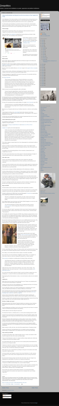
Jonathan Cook (5, 127)
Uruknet (42, 165)
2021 (43, 46)
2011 (43, 78)
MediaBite (42, 151)
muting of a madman (6, 64)
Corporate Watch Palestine (45, 125)
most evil (26, 38)
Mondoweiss (43, 152)
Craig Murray (43, 126)
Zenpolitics (5, 5)
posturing (5, 258)
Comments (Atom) (10, 390)
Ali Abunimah (43, 110)
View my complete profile (45, 35)
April (44, 54)
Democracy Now (44, 131)
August (44, 48)
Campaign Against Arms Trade (46, 122)
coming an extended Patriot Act (14, 124)
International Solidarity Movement (47, 143)
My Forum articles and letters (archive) (48, 193)
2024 (43, 41)
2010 (43, 80)
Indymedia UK (43, 140)
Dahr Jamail (43, 128)
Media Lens (43, 149)
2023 (43, 43)
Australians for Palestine (45, 116)
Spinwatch (42, 164)
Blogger (36, 402)
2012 (43, 77)
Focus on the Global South (45, 134)
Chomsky (42, 123)
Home (20, 387)
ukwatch (42, 170)
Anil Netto (42, 113)
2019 (43, 65)
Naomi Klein (43, 154)
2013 (43, 75)
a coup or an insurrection (25, 234)
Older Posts (35, 387)
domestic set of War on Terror (27, 124)
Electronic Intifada (44, 132)
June (44, 51)
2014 (43, 73)
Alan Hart (42, 109)
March (44, 56)
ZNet (41, 168)
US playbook (28, 193)
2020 (43, 64)
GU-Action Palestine (44, 135)
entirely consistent (8, 205)
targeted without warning (31, 67)
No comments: (17, 384)
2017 (43, 69)
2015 (43, 72)
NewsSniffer (43, 157)
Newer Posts (5, 387)
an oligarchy (19, 292)
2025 (43, 40)
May (44, 52)
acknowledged (17, 112)
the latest (20, 67)
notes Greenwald (30, 102)
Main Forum (43, 191)
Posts (42, 14)
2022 (43, 45)
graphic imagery (27, 41)
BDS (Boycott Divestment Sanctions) (47, 119)
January (44, 59)
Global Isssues (43, 139)
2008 (43, 83)
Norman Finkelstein (44, 158)
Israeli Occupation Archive (45, 145)
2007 (43, 85)
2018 (43, 67)
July (44, 49)
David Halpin (43, 129)
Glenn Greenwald (7, 77)
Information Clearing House (46, 142)
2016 (43, 70)
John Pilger (43, 146)
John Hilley (44, 34)
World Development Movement (46, 167)
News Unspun (43, 155)
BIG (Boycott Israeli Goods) (46, 120)
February (44, 57)
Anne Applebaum (13, 34)
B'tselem (42, 117)
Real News (43, 161)
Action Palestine (44, 107)
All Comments (44, 16)
